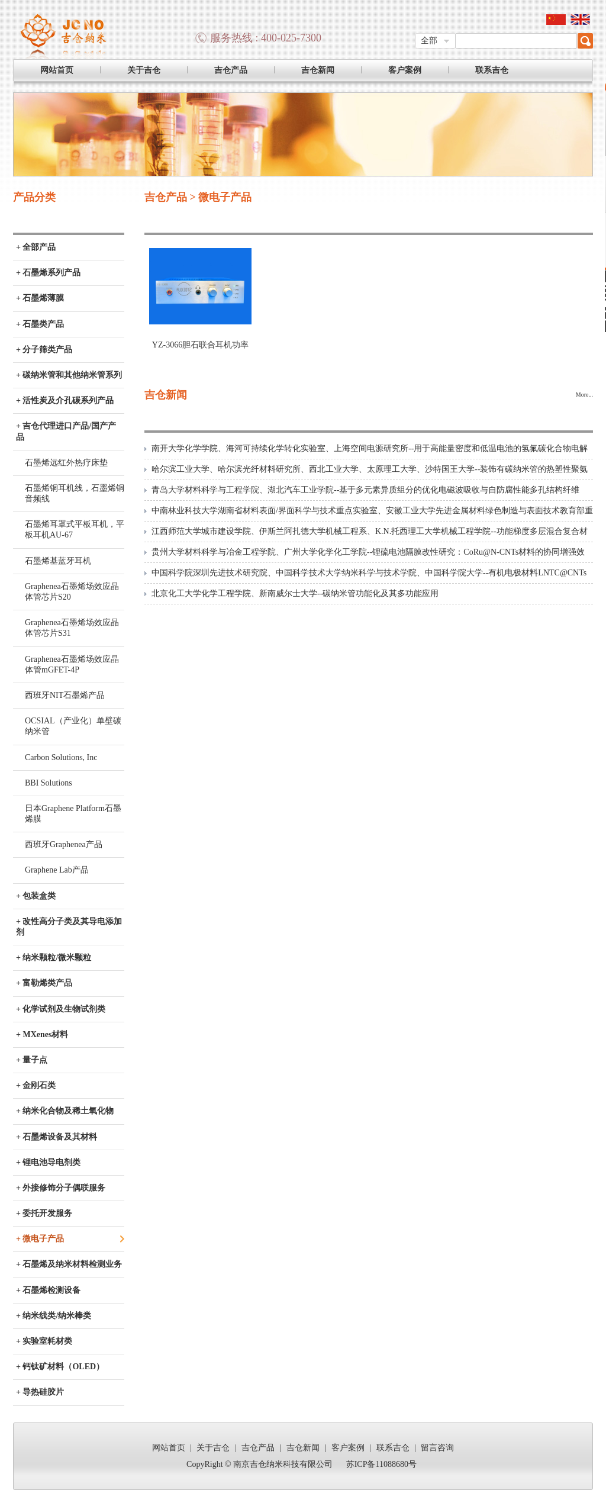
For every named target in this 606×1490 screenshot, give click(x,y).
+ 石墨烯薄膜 (40, 298)
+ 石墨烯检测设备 (48, 1290)
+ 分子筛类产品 (44, 349)
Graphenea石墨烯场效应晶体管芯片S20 (72, 591)
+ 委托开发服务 (44, 1213)
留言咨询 (437, 1447)
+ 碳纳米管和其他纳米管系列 (69, 375)
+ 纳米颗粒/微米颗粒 (53, 957)
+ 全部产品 (36, 247)
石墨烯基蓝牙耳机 (58, 560)
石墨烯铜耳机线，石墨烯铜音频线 (74, 493)
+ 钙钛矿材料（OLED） (60, 1366)
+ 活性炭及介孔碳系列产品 (65, 400)
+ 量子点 (31, 1059)
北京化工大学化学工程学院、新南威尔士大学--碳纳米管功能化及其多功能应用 (295, 593)
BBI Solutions (48, 782)
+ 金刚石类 (36, 1085)
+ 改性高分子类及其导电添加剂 (69, 927)
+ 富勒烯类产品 (44, 983)
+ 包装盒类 (36, 896)
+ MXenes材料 (42, 1034)
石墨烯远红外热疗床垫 (66, 462)
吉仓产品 (230, 70)
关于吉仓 (143, 70)
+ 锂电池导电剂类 (48, 1162)
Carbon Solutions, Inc (61, 757)
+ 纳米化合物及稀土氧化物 (65, 1110)
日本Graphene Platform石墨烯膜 (73, 813)
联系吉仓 (491, 70)
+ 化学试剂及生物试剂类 (60, 1009)
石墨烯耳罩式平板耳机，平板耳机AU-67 (74, 529)
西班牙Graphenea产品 (63, 844)
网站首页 (56, 70)
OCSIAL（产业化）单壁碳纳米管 (73, 726)
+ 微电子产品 (40, 1238)
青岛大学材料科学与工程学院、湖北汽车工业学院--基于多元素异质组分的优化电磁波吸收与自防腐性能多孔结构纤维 (365, 489)
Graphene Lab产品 (57, 869)
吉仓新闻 (317, 70)
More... (584, 394)
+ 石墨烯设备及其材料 (56, 1136)
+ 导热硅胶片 (40, 1392)
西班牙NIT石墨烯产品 (65, 695)
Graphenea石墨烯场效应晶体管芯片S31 (72, 628)
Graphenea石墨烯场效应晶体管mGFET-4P (72, 664)
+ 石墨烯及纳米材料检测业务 (69, 1264)
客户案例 (404, 70)
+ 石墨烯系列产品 (48, 272)
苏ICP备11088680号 (381, 1464)
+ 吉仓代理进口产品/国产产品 (66, 431)
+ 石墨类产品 (40, 324)
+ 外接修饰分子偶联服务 (60, 1187)
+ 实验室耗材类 (44, 1341)
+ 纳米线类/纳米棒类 (53, 1315)
